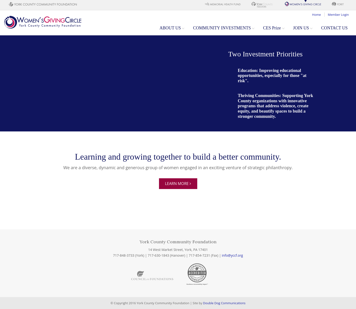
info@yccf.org (232, 255)
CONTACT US (334, 28)
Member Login (338, 14)
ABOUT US (170, 28)
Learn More (178, 183)
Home (316, 14)
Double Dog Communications (224, 303)
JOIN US (301, 28)
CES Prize (272, 28)
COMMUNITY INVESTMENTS (222, 28)
